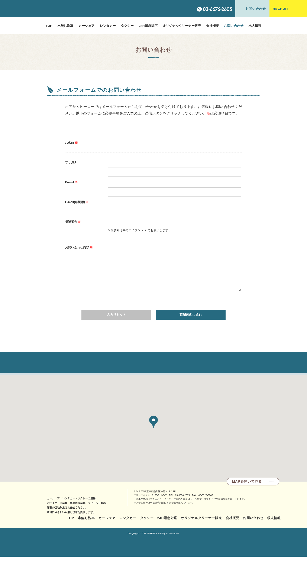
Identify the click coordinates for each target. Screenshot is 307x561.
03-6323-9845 (205, 499)
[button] (153, 425)
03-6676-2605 (182, 499)
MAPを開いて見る (247, 485)
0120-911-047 (159, 499)
